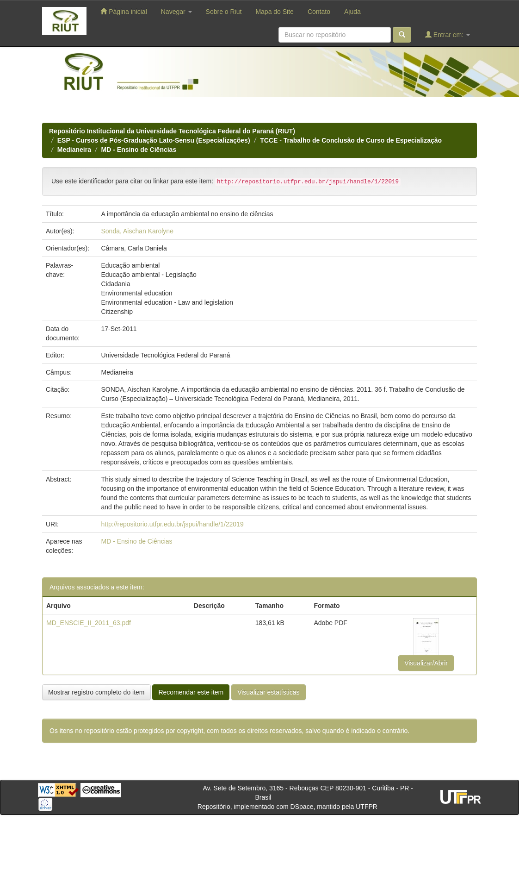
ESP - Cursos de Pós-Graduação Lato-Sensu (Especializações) (153, 140)
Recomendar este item (190, 692)
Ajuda (352, 11)
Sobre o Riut (224, 11)
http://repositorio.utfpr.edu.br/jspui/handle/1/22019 (172, 524)
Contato (319, 11)
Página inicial (123, 11)
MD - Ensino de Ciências (139, 149)
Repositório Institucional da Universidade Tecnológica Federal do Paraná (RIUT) (172, 131)
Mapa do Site (274, 11)
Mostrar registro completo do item (96, 692)
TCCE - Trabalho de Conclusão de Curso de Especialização (351, 140)
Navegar (176, 11)
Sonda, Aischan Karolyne (137, 231)
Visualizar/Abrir (426, 663)
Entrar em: (447, 34)
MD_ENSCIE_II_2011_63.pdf (88, 622)
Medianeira (74, 149)
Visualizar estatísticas (268, 692)
